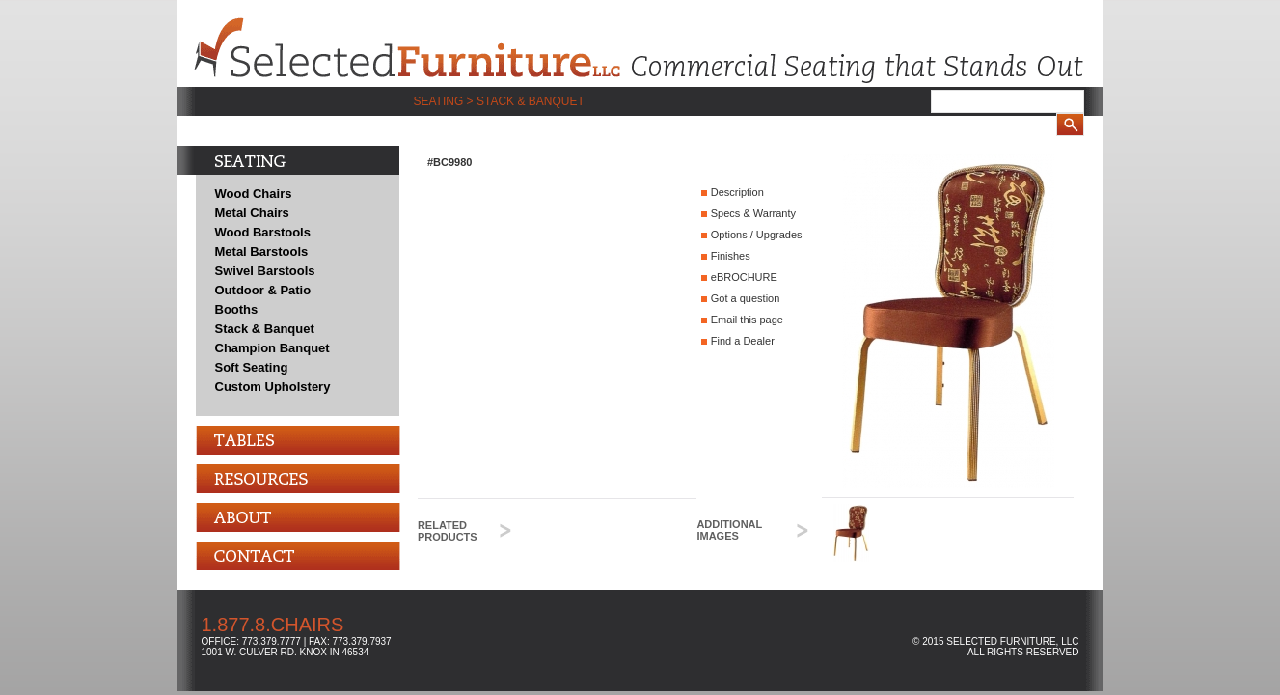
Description (737, 192)
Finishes (730, 256)
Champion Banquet (272, 348)
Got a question (745, 298)
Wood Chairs (253, 193)
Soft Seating (251, 367)
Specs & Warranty (753, 213)
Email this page (747, 319)
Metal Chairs (252, 213)
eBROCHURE (744, 277)
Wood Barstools (263, 232)
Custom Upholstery (273, 386)
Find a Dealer (743, 341)
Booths (237, 309)
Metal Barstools (262, 251)
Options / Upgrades (757, 234)
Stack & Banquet (264, 328)
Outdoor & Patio (263, 290)
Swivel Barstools (265, 271)
